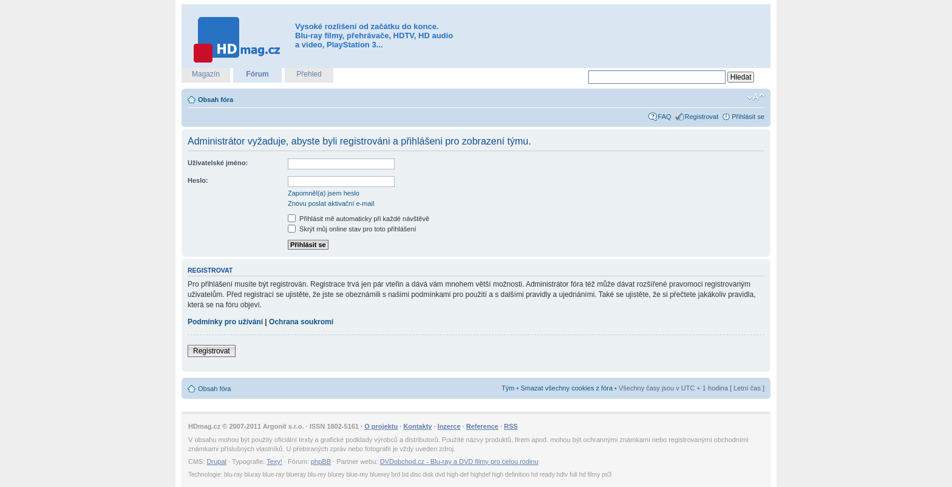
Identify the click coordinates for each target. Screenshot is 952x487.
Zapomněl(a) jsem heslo (323, 193)
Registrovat (702, 116)
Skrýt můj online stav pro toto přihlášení (352, 229)
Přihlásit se (748, 116)
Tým (507, 388)
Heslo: (198, 180)
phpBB (321, 461)
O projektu (381, 426)
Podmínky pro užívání (225, 322)
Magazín (206, 74)
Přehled (308, 74)
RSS (511, 426)
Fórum (257, 74)
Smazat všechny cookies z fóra (566, 388)
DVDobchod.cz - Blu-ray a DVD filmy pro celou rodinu (459, 461)
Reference (482, 426)
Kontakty (417, 426)
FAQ (665, 116)
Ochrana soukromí (301, 322)
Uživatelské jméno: (218, 162)
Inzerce (449, 426)
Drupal (216, 461)
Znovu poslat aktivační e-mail (331, 203)
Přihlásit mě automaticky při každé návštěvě (358, 218)
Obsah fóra (215, 99)
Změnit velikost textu (755, 97)
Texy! (274, 461)
